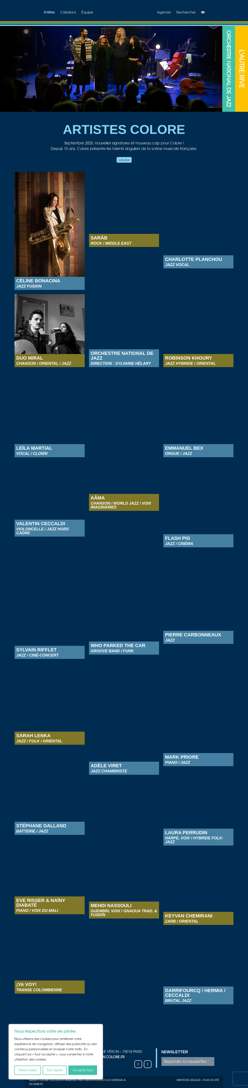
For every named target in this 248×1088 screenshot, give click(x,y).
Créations (68, 12)
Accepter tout (82, 1070)
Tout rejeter (55, 1070)
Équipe (87, 12)
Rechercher (186, 12)
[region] (56, 1051)
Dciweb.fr (36, 1084)
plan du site (211, 1080)
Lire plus (124, 160)
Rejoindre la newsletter (185, 1061)
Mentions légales (188, 1080)
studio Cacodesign (109, 1080)
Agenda (164, 12)
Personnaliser (27, 1070)
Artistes (49, 12)
